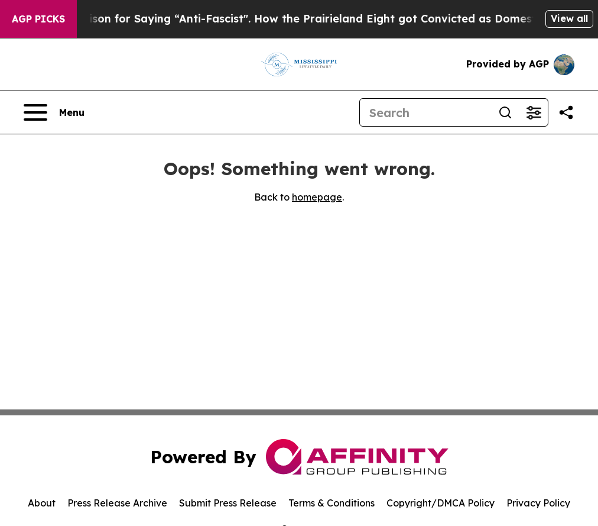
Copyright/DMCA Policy (440, 503)
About (42, 503)
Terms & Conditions (331, 503)
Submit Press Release (228, 503)
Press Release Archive (117, 503)
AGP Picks (38, 19)
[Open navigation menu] (54, 112)
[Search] (425, 112)
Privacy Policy (538, 503)
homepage (317, 197)
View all (569, 18)
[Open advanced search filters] (533, 112)
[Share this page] (566, 112)
